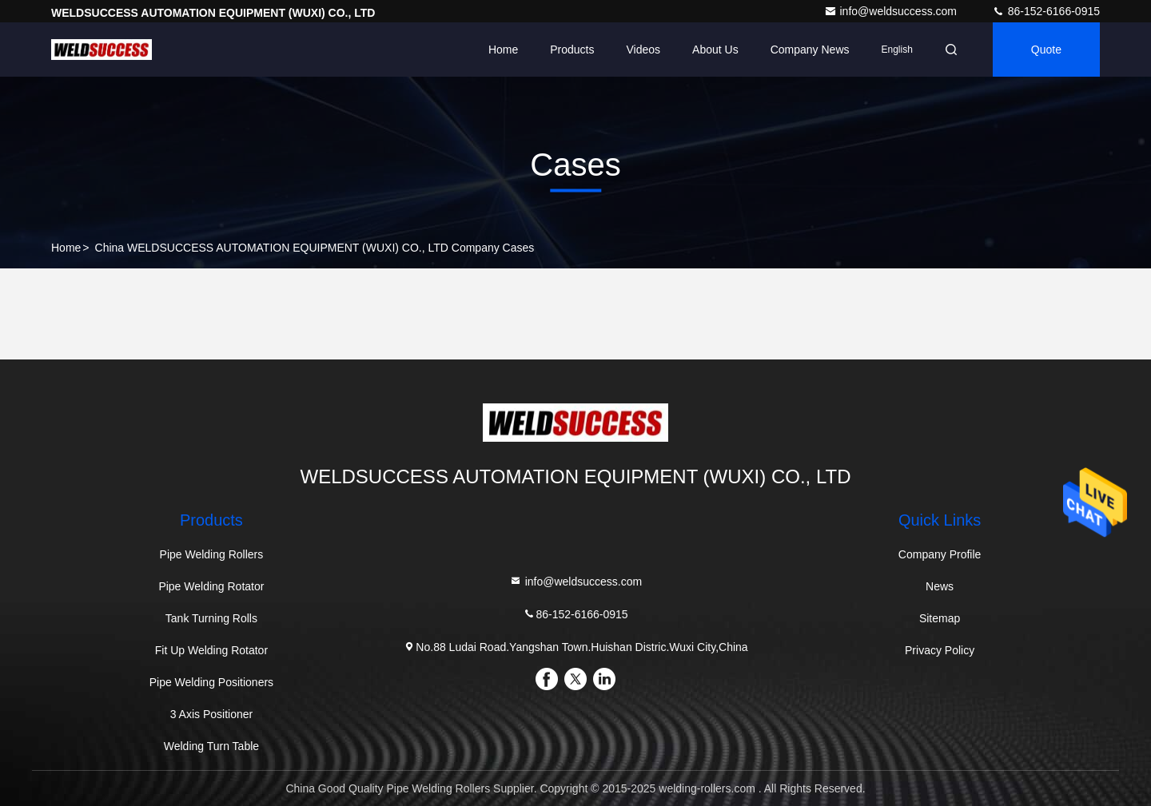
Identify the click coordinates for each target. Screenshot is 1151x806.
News (940, 586)
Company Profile (940, 554)
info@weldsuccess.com (892, 11)
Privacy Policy (939, 650)
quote (1046, 49)
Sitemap (939, 618)
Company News (810, 49)
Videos (644, 49)
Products (572, 49)
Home (503, 49)
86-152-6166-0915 (1046, 11)
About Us (715, 49)
